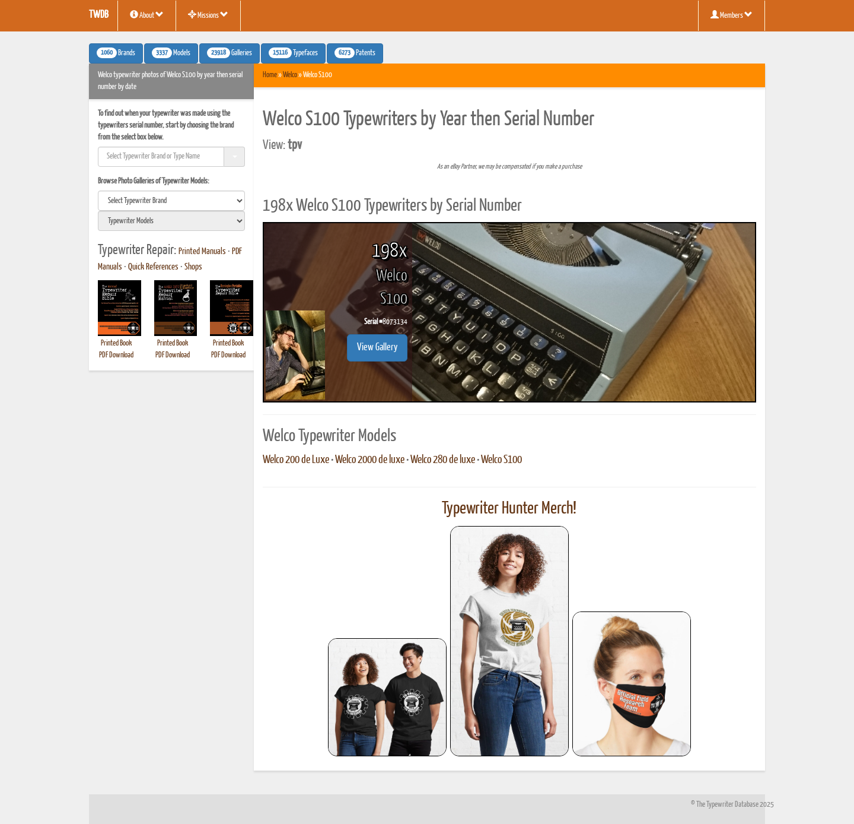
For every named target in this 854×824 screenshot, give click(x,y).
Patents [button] (354, 52)
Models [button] (171, 52)
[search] (171, 201)
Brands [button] (116, 52)
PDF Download (116, 355)
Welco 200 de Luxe (296, 460)
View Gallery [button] (377, 348)
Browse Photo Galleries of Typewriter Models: (153, 181)
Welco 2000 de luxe (369, 460)
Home (270, 75)
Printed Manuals (202, 252)
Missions (208, 15)
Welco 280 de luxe (442, 460)
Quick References (153, 267)
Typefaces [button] (293, 52)
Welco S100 (501, 460)
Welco (290, 75)
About (147, 15)
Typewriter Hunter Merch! (509, 508)
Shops (193, 267)
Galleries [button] (229, 52)
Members (731, 15)
